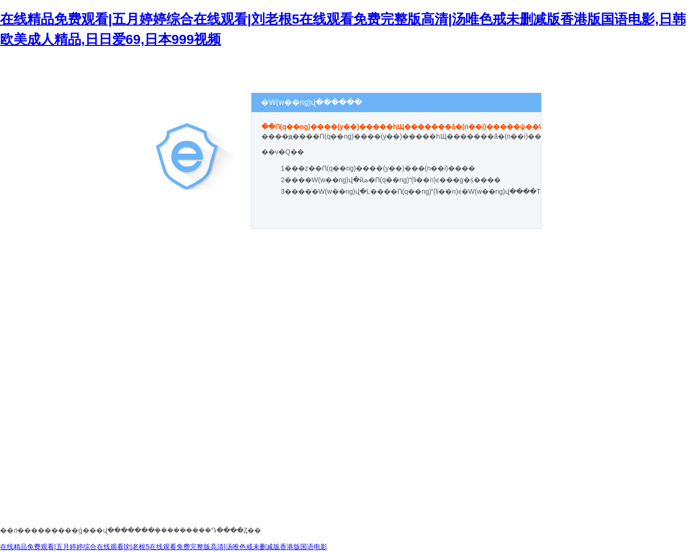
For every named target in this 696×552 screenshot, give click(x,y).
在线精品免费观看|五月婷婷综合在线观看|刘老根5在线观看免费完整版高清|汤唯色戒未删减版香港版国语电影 (163, 547)
